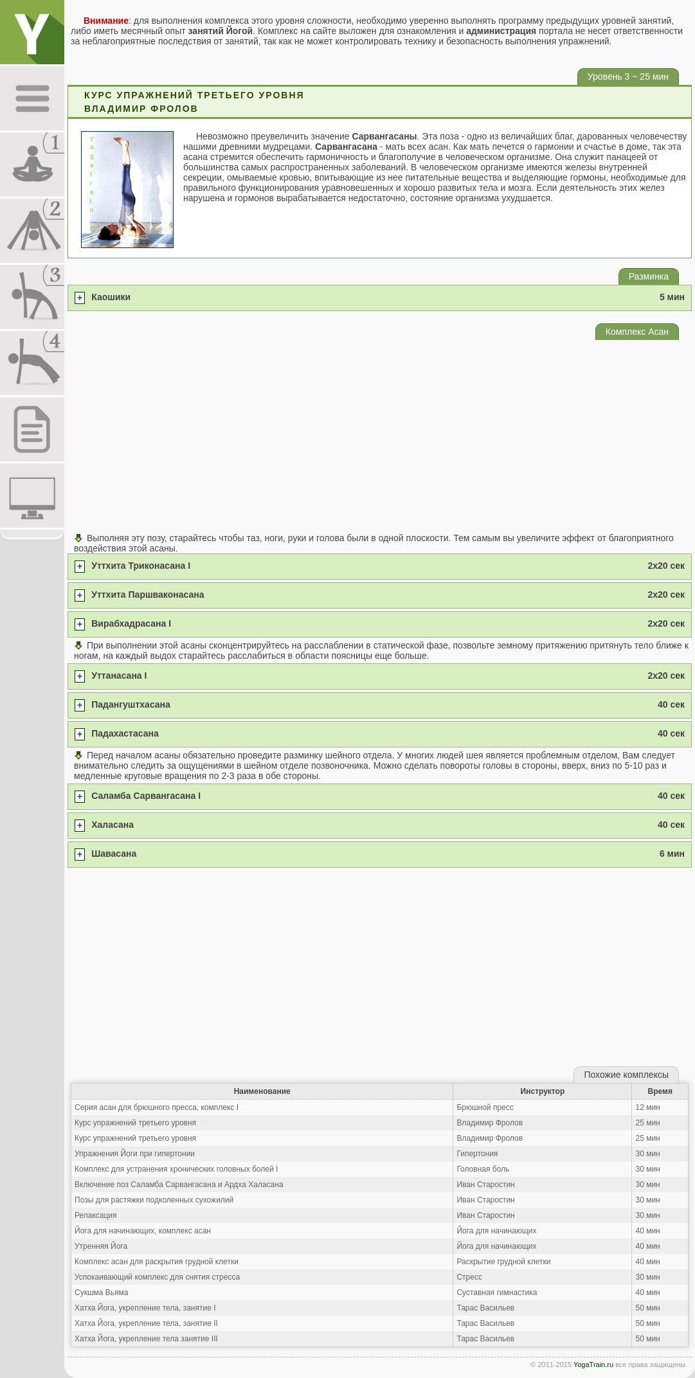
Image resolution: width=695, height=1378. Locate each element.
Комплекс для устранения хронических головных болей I (176, 1169)
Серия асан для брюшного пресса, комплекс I (157, 1107)
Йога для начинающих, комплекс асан (143, 1230)
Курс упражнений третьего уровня (135, 1122)
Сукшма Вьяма (101, 1292)
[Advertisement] (380, 436)
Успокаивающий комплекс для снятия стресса (157, 1277)
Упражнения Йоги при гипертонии (135, 1153)
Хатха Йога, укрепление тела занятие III (146, 1338)
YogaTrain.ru (593, 1364)
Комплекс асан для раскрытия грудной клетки (157, 1261)
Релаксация (96, 1215)
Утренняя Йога (101, 1246)
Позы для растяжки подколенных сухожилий (154, 1199)
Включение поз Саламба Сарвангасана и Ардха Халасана (179, 1184)
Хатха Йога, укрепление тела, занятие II (146, 1323)
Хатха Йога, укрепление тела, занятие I (145, 1307)
